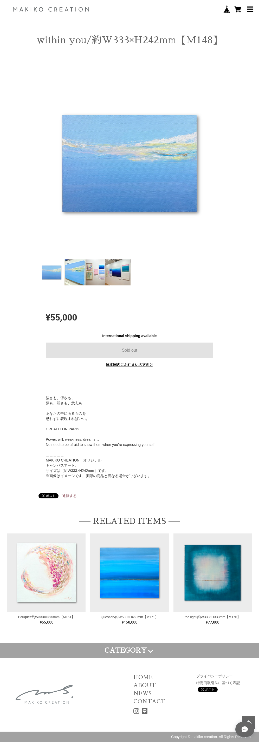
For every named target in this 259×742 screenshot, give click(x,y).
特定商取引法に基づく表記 (218, 683)
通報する (69, 496)
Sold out (129, 350)
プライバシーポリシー (214, 676)
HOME (143, 677)
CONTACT (149, 701)
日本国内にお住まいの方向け (129, 365)
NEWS (142, 693)
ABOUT (144, 685)
